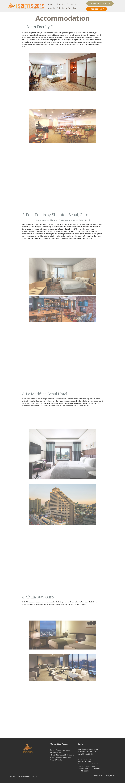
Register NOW (96, 9)
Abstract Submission (100, 3)
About (51, 4)
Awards (51, 8)
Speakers (71, 4)
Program (61, 4)
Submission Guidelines (67, 8)
